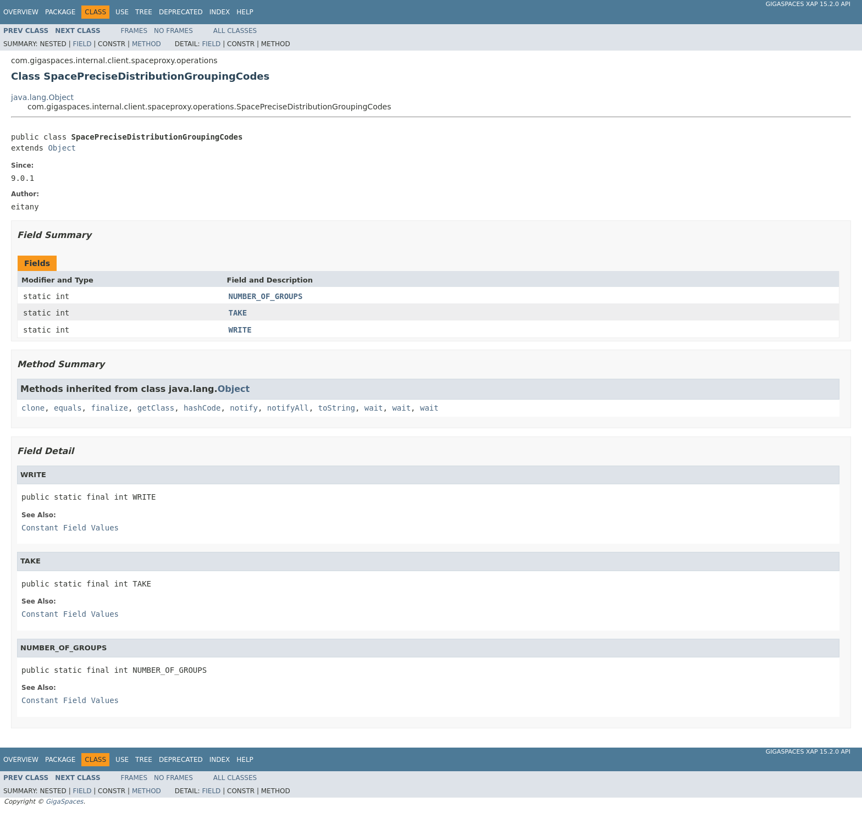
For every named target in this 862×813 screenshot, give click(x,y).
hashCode (202, 407)
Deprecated (181, 12)
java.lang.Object (42, 97)
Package (60, 12)
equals (68, 407)
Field (82, 44)
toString (336, 407)
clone (33, 407)
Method (146, 44)
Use (122, 12)
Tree (143, 12)
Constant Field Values (70, 527)
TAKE (238, 312)
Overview (20, 12)
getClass (155, 407)
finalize (109, 407)
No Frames (173, 31)
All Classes (235, 31)
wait (373, 407)
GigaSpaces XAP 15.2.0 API (808, 4)
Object (62, 147)
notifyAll (288, 407)
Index (219, 12)
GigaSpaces (64, 801)
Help (244, 12)
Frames (134, 31)
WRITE (240, 329)
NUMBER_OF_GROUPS (266, 296)
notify (244, 407)
